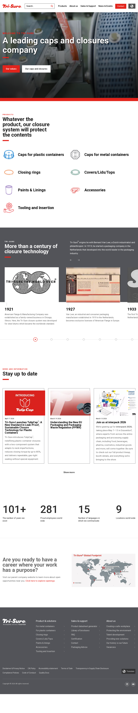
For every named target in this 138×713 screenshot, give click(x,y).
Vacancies (111, 666)
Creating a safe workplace (118, 645)
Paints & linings (43, 662)
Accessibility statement (48, 687)
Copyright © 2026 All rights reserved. (16, 702)
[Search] (52, 6)
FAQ (73, 653)
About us (73, 6)
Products (62, 6)
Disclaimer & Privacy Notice (14, 687)
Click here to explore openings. (40, 599)
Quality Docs (44, 692)
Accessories (94, 190)
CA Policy (32, 687)
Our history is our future (117, 662)
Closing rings (29, 172)
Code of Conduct (29, 692)
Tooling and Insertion (36, 208)
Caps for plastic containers (41, 155)
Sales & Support (88, 6)
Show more (69, 491)
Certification (76, 657)
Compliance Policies (11, 692)
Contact (120, 6)
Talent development (115, 653)
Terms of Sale (67, 687)
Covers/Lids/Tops (99, 172)
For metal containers (45, 645)
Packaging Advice (79, 666)
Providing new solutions (117, 657)
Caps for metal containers (106, 155)
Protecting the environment (118, 649)
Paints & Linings (32, 190)
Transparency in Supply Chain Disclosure (92, 687)
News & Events (105, 6)
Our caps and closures (37, 69)
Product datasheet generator (84, 645)
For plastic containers (46, 649)
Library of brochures (80, 649)
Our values (11, 69)
